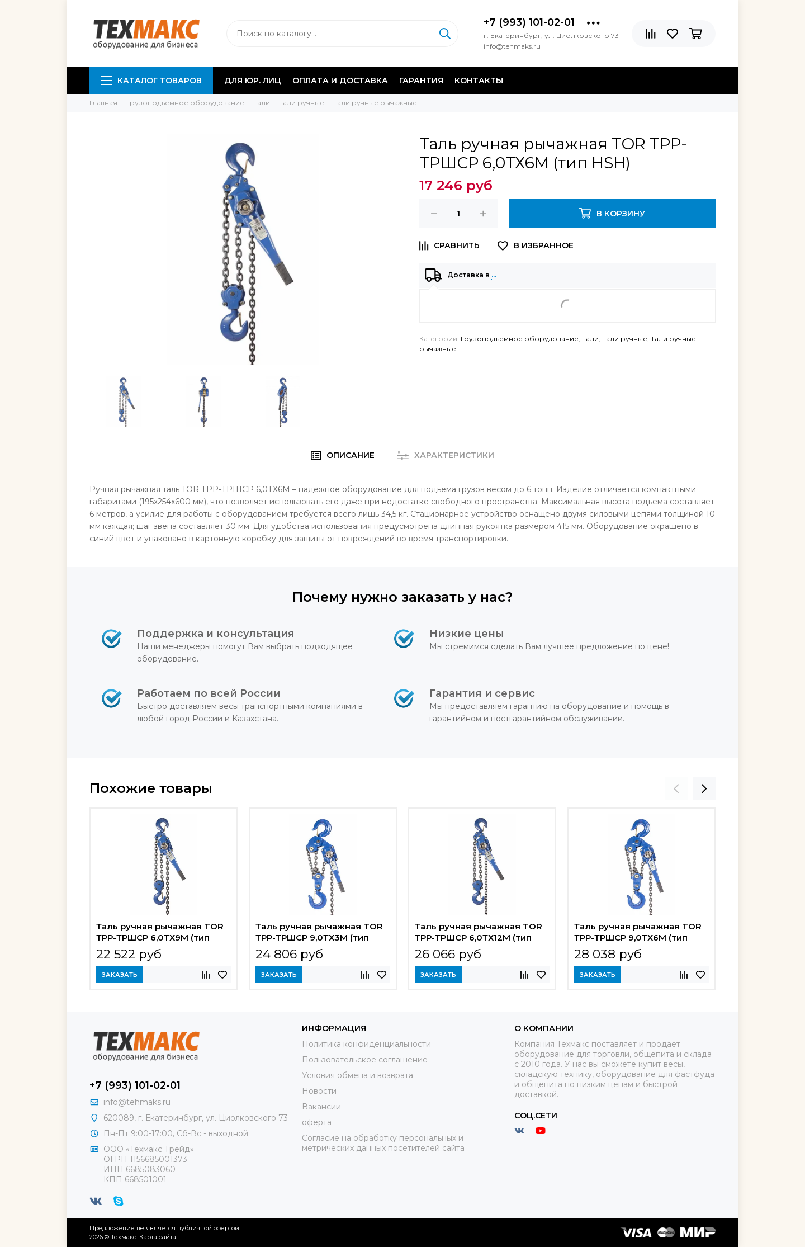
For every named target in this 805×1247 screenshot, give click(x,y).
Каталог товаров (151, 80)
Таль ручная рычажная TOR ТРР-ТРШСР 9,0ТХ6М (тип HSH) (638, 933)
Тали (590, 338)
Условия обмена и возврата (357, 1075)
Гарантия (421, 80)
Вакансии (321, 1107)
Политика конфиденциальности (366, 1044)
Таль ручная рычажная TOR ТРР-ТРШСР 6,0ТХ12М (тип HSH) (478, 933)
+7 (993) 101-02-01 (529, 22)
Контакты (478, 80)
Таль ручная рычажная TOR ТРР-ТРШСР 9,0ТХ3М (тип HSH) (319, 933)
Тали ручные (624, 338)
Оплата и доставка (340, 80)
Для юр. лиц (252, 80)
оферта (317, 1122)
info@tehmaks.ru (137, 1102)
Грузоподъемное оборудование (520, 338)
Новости (319, 1091)
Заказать (120, 975)
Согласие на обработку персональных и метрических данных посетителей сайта (383, 1143)
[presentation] (676, 788)
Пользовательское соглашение (365, 1060)
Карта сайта (157, 1237)
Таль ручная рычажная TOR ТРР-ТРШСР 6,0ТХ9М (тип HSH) (160, 933)
